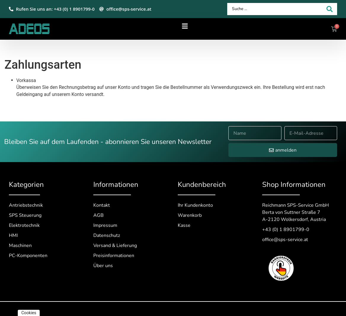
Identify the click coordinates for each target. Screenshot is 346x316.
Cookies (28, 312)
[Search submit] (329, 9)
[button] (185, 26)
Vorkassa (26, 80)
